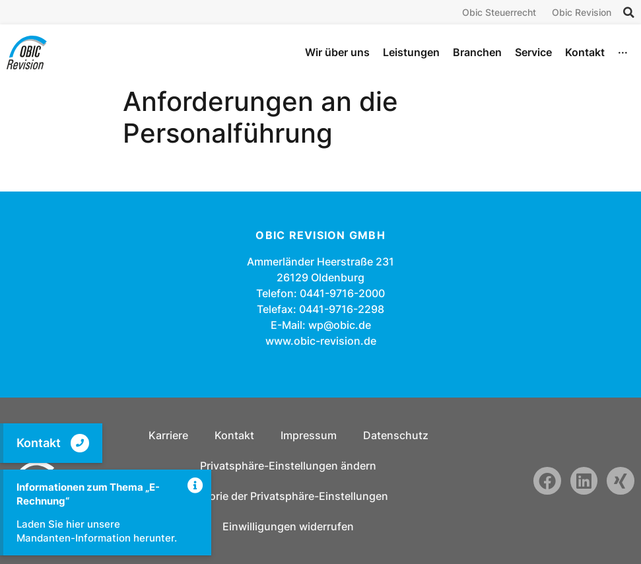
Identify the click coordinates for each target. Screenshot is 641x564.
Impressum (309, 435)
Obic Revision (581, 12)
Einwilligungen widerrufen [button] (288, 526)
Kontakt (39, 443)
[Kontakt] (80, 443)
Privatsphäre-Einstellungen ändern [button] (288, 465)
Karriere (168, 435)
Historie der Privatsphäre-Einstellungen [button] (288, 496)
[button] (629, 12)
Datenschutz (395, 435)
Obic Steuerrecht (499, 12)
